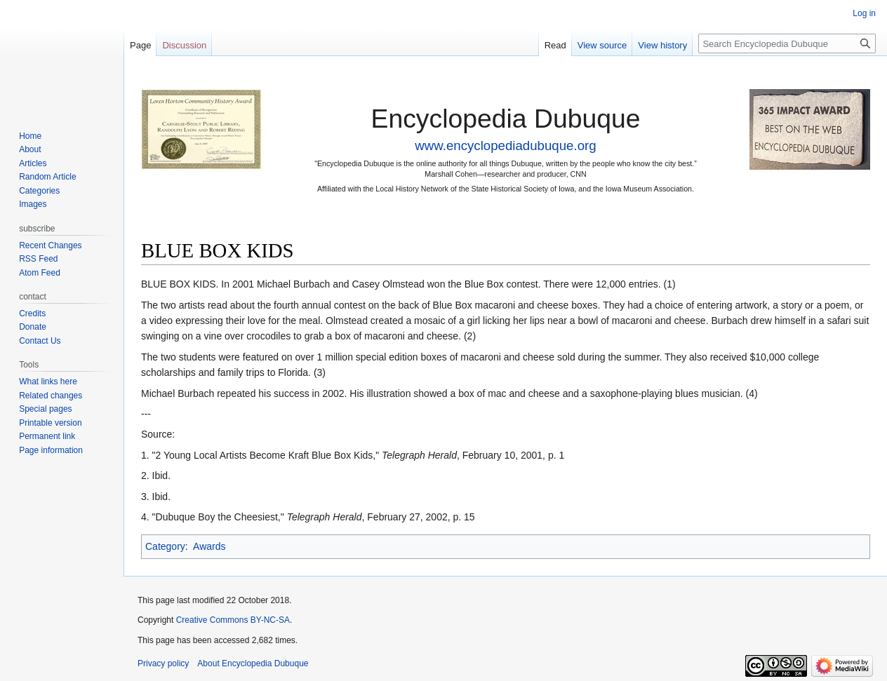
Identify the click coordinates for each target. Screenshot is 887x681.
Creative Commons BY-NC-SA (233, 620)
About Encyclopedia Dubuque (252, 663)
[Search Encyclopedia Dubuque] (787, 43)
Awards (209, 546)
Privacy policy (163, 663)
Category (165, 546)
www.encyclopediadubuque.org (505, 145)
